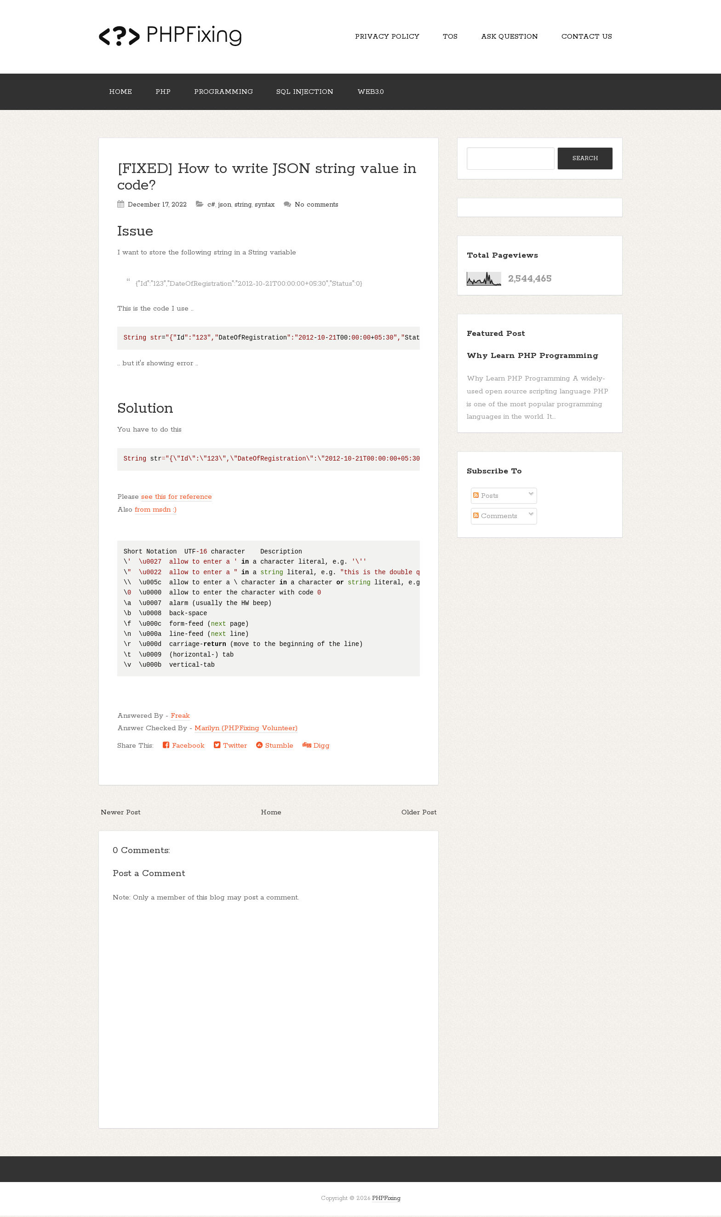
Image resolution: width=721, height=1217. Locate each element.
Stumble (274, 747)
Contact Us (586, 37)
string (243, 206)
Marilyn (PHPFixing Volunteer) (246, 730)
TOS (448, 37)
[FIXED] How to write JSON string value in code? (267, 179)
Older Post (418, 814)
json (224, 206)
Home (120, 93)
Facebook (184, 747)
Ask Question (508, 37)
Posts (485, 497)
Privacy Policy (384, 37)
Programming (225, 93)
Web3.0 (374, 93)
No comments (316, 206)
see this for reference (176, 498)
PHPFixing (386, 1200)
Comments (495, 517)
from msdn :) (156, 511)
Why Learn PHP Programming (532, 357)
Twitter (230, 747)
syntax (265, 206)
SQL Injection (308, 93)
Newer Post (120, 814)
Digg (316, 747)
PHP (164, 93)
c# (211, 206)
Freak (180, 717)
